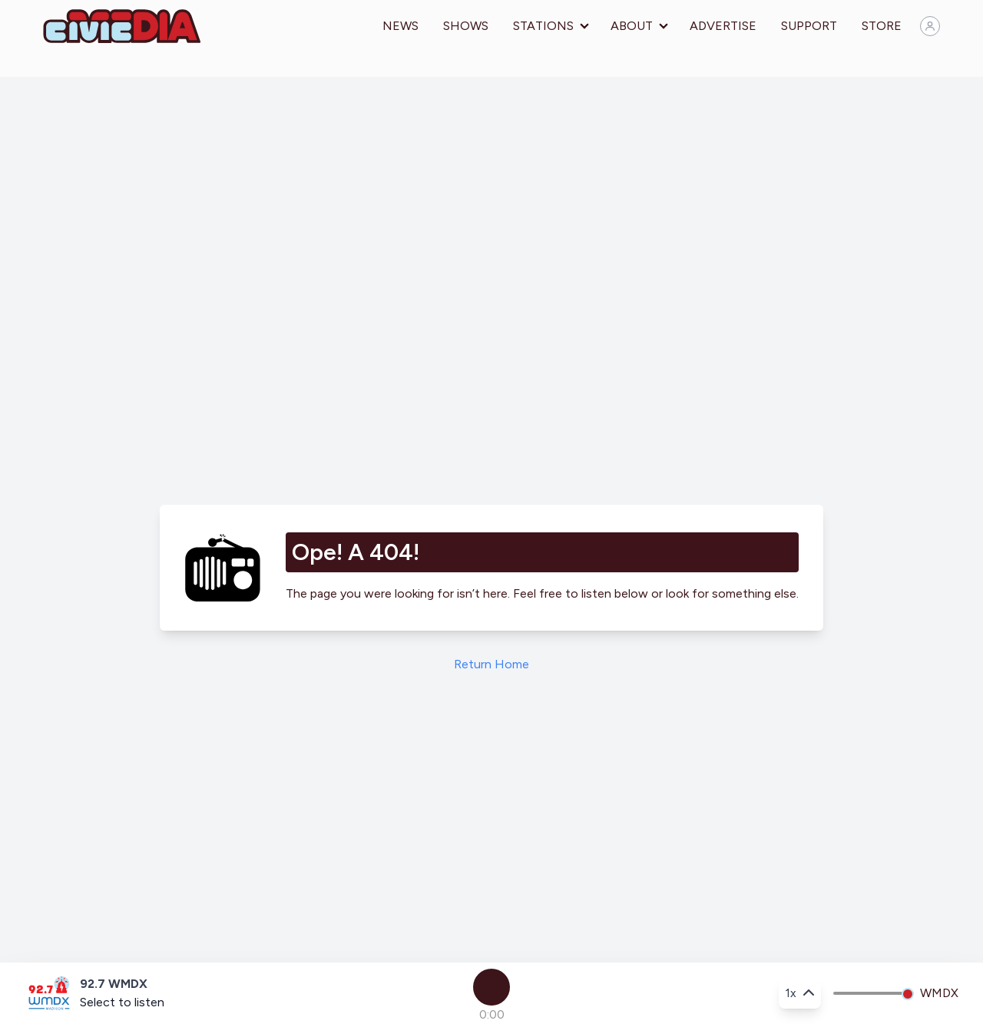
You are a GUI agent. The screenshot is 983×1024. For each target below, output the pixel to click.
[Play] (491, 987)
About (632, 25)
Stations (543, 25)
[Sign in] (930, 26)
